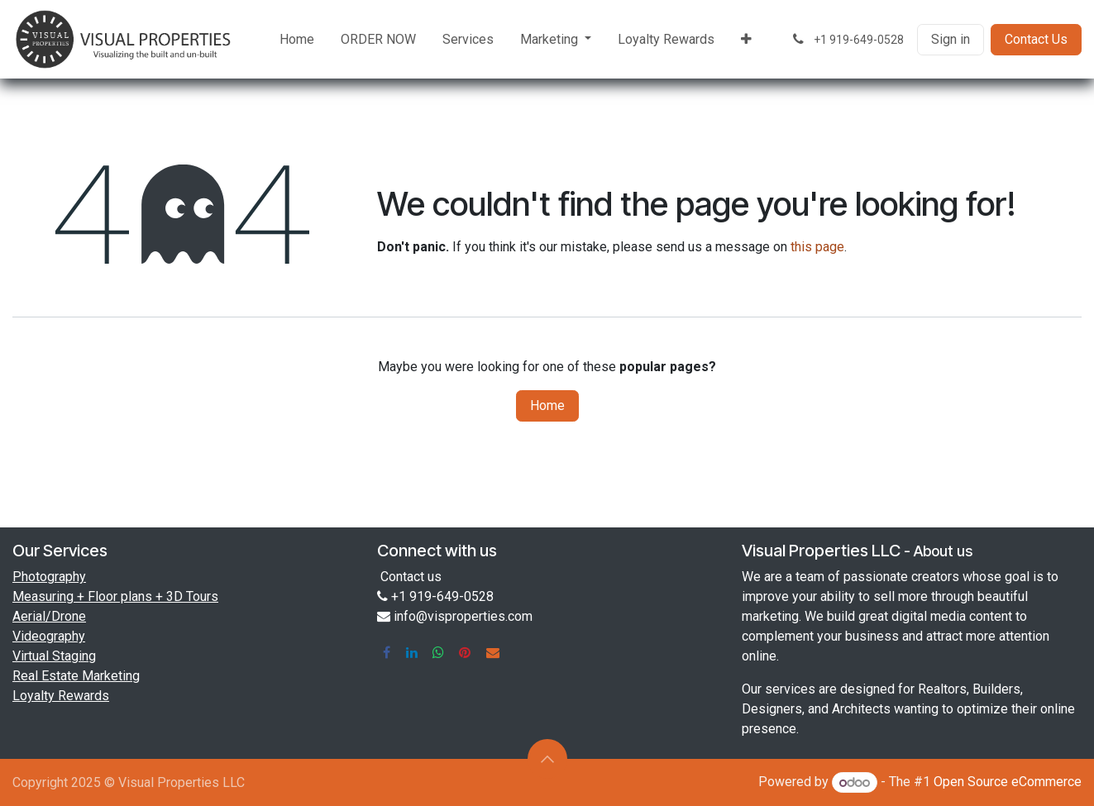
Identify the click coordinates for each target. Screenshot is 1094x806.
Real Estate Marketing (76, 676)
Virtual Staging (54, 656)
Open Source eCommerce (1008, 782)
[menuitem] (296, 39)
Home (547, 405)
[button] (547, 759)
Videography (48, 636)
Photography (49, 576)
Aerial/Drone (49, 616)
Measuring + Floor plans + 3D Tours (115, 596)
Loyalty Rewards (60, 695)
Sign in (950, 39)
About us (943, 551)
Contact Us (1036, 39)
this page (817, 247)
